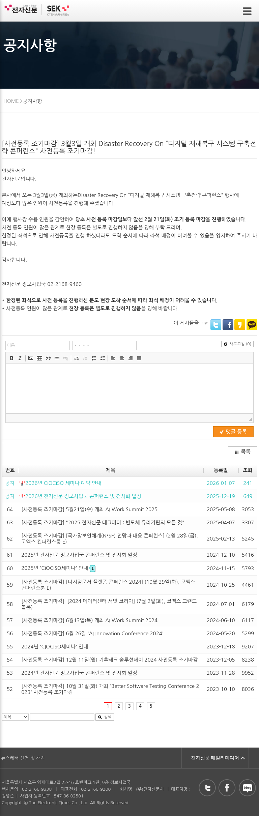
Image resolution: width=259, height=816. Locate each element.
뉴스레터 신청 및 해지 (23, 758)
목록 (243, 451)
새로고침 (237, 344)
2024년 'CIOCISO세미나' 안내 (54, 646)
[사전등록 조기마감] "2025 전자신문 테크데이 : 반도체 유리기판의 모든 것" (102, 522)
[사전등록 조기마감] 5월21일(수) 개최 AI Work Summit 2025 (89, 509)
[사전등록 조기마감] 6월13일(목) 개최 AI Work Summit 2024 (89, 620)
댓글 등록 (233, 431)
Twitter (215, 324)
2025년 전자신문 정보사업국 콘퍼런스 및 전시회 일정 (79, 554)
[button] (11, 358)
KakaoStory (239, 324)
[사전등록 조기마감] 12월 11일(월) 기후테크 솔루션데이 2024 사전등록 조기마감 (109, 659)
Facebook (228, 324)
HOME (11, 101)
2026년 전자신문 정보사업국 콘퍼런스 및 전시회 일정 (83, 496)
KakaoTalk (252, 324)
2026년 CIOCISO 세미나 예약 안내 (63, 483)
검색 (105, 717)
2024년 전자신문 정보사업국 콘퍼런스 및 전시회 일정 (79, 672)
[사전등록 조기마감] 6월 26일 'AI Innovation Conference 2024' (92, 633)
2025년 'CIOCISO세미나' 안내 (58, 568)
